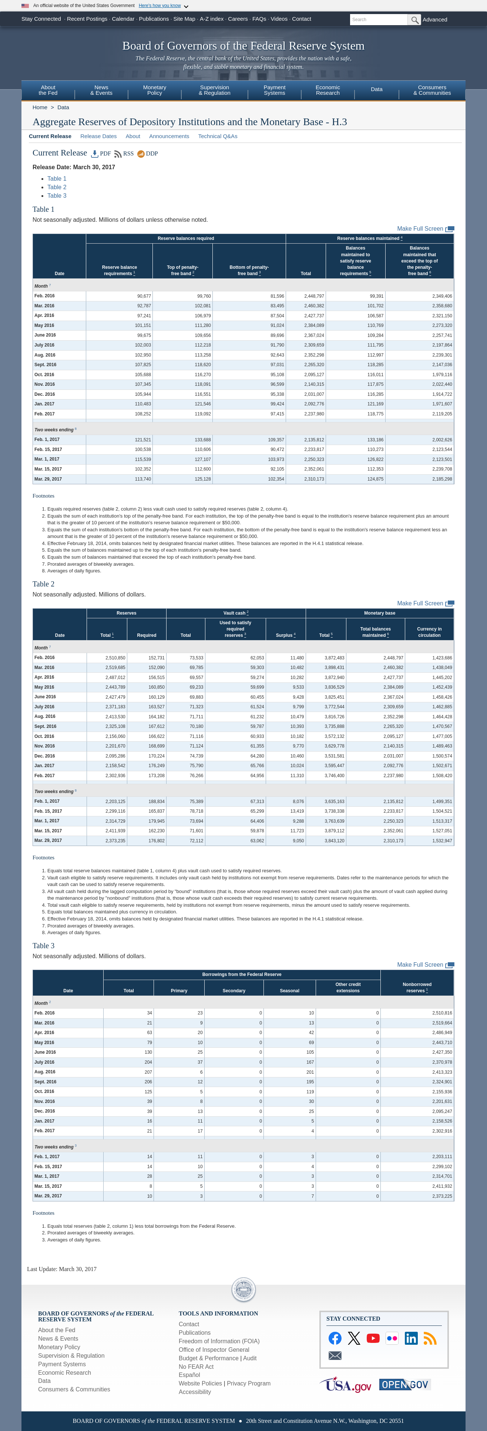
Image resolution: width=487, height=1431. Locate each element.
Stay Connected (41, 19)
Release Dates (98, 136)
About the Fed (56, 1330)
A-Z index (212, 19)
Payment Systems (62, 1364)
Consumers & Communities (74, 1389)
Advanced (435, 19)
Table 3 (57, 196)
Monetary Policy (59, 1347)
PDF (101, 153)
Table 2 (57, 187)
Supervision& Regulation (215, 90)
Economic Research (64, 1373)
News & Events (58, 1338)
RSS (124, 153)
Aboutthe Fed (48, 90)
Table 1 (57, 178)
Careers (238, 19)
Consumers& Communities (432, 90)
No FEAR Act (196, 1367)
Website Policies (200, 1383)
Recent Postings (87, 19)
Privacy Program (249, 1383)
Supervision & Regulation (71, 1356)
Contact (301, 19)
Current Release (50, 136)
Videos (279, 19)
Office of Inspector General (214, 1350)
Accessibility (195, 1392)
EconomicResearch (328, 90)
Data (377, 89)
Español (189, 1375)
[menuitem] (48, 91)
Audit (249, 1358)
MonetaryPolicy (155, 90)
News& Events (101, 90)
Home (40, 107)
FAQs (259, 19)
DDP (147, 153)
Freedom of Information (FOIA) (219, 1341)
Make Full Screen (426, 229)
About (133, 136)
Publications (154, 19)
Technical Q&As (218, 136)
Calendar (123, 19)
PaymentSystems (274, 90)
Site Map (184, 19)
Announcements (169, 136)
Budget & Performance (209, 1358)
